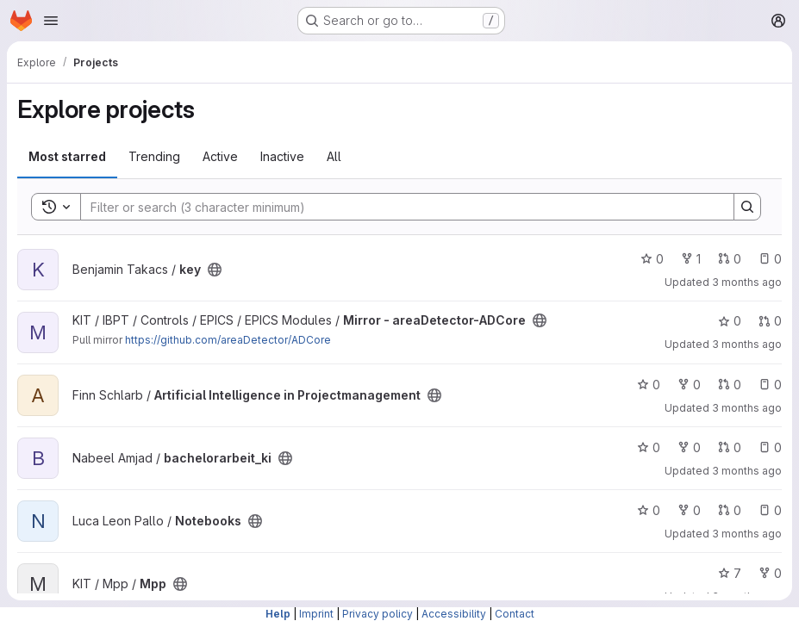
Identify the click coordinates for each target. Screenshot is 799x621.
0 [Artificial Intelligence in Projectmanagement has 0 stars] (648, 384)
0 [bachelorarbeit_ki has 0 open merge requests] (729, 447)
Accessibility (453, 613)
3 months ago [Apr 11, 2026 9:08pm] (747, 344)
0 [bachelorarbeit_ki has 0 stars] (648, 447)
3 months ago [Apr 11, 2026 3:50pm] (747, 470)
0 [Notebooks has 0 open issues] (770, 510)
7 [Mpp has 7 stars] (729, 573)
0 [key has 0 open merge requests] (729, 259)
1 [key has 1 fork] (691, 259)
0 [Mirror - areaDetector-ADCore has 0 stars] (729, 321)
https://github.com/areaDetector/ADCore (228, 339)
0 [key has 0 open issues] (770, 259)
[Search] (399, 206)
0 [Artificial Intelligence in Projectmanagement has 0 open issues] (770, 384)
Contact (514, 613)
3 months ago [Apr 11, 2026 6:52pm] (747, 407)
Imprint (316, 613)
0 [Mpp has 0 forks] (770, 573)
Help (277, 613)
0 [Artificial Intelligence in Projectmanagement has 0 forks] (689, 384)
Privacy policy (377, 613)
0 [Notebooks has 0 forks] (689, 510)
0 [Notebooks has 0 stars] (648, 510)
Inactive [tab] (282, 156)
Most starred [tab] (67, 156)
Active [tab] (220, 156)
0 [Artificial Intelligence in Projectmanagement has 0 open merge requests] (729, 384)
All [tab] (334, 156)
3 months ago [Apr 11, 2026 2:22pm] (747, 533)
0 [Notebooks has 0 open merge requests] (729, 510)
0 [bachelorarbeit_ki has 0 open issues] (770, 447)
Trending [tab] (154, 156)
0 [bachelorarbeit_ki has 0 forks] (689, 447)
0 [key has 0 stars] (652, 259)
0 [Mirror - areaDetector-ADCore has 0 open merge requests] (770, 321)
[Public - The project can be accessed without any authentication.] (215, 269)
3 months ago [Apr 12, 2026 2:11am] (747, 282)
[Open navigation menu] (51, 20)
